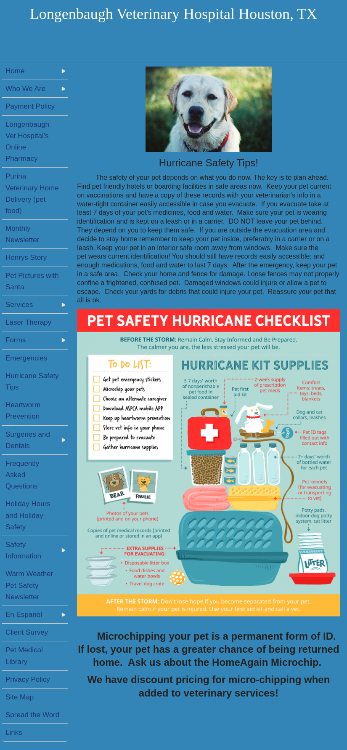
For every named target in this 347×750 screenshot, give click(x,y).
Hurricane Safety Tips (32, 381)
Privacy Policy (27, 679)
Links (13, 733)
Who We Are (25, 89)
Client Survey (26, 632)
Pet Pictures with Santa (32, 281)
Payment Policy (30, 106)
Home (14, 71)
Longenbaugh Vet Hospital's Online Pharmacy (27, 141)
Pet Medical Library (24, 655)
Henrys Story (26, 258)
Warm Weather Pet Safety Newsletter (29, 585)
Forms (15, 340)
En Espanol (23, 615)
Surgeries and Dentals (27, 440)
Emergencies (26, 358)
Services (19, 305)
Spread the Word (32, 715)
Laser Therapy (28, 322)
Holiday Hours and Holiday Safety (27, 515)
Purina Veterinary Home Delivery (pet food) (32, 193)
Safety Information (23, 550)
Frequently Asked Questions (22, 474)
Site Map (19, 697)
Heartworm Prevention (22, 410)
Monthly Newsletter (22, 234)
